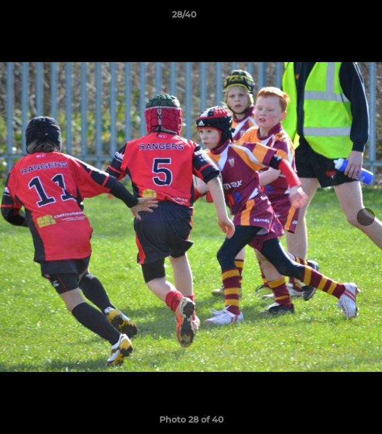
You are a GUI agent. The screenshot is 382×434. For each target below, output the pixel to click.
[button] (338, 17)
